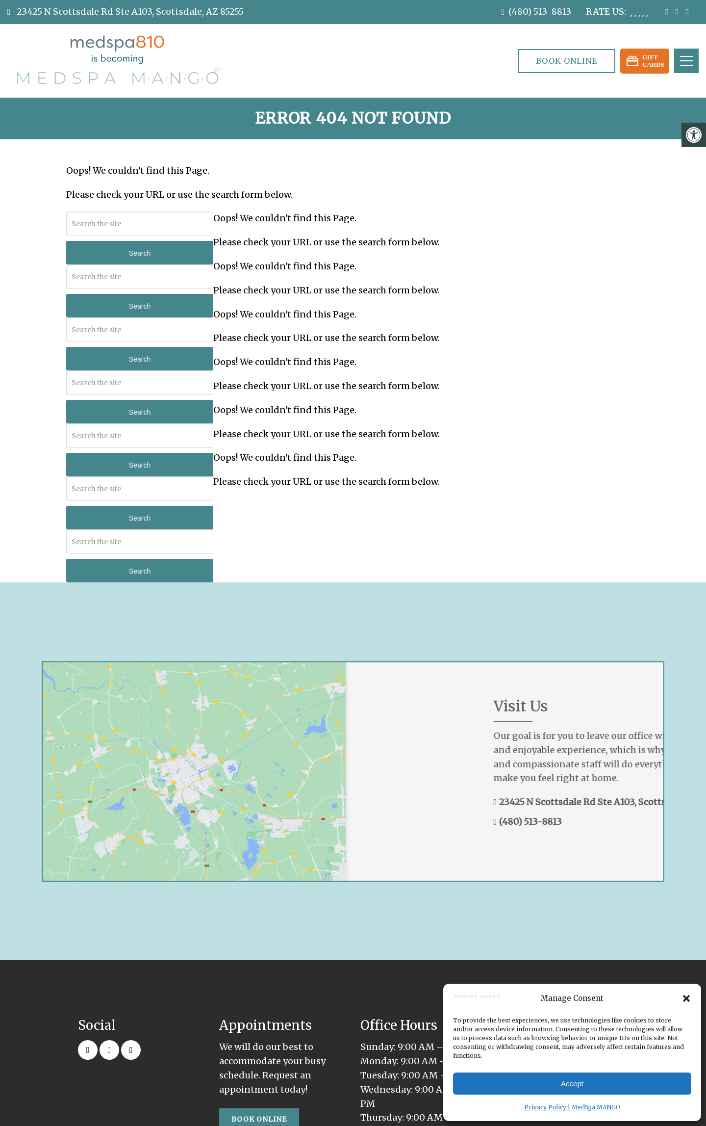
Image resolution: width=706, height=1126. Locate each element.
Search (140, 253)
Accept (572, 1083)
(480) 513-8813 (539, 11)
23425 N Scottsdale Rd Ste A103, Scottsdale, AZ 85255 (129, 11)
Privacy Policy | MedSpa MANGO (572, 1107)
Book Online (566, 61)
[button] (686, 998)
